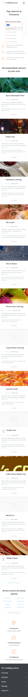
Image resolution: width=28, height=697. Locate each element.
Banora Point (20, 598)
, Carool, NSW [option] (11, 35)
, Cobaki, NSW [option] (11, 29)
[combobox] (14, 25)
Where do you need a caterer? (13, 21)
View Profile (14, 114)
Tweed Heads (20, 607)
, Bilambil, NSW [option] (11, 38)
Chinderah (7, 598)
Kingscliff (20, 604)
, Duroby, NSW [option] (11, 32)
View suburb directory (14, 612)
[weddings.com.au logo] (10, 3)
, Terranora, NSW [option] (11, 41)
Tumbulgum (20, 601)
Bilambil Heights (7, 601)
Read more (4, 106)
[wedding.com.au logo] (10, 669)
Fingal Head (7, 607)
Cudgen (7, 604)
